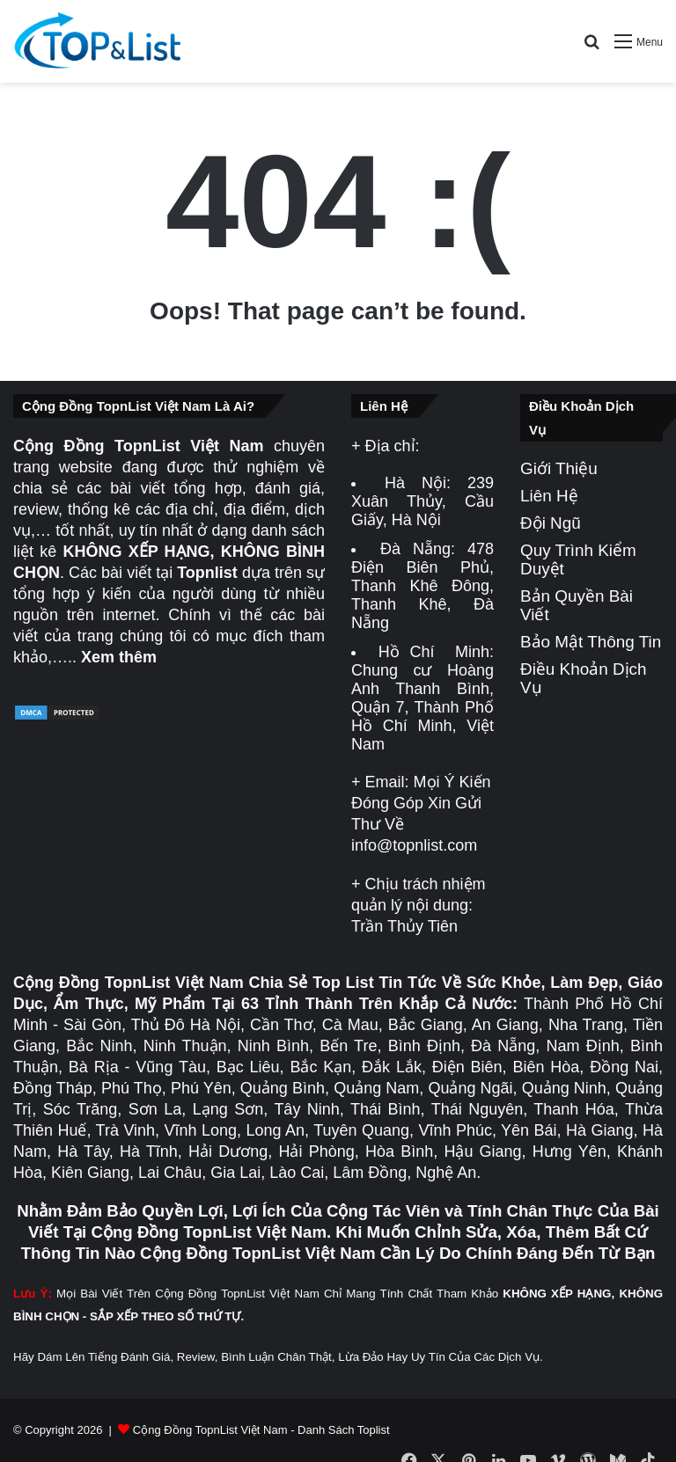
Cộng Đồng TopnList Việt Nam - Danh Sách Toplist (261, 1429)
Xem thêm (119, 657)
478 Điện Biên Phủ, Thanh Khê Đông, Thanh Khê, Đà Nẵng (422, 586)
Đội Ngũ (550, 523)
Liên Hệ (549, 495)
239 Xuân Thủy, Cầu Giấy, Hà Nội (422, 501)
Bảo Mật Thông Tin (590, 641)
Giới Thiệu (559, 468)
